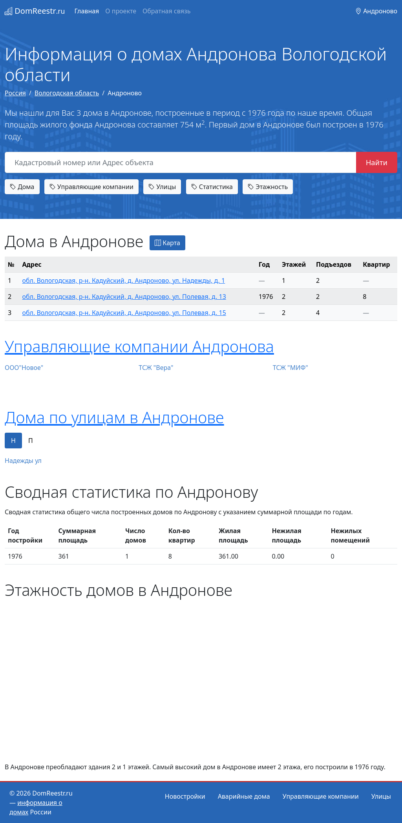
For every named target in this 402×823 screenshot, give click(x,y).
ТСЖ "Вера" (156, 367)
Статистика (212, 186)
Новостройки (185, 796)
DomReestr (35, 10)
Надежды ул (23, 460)
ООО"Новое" (24, 367)
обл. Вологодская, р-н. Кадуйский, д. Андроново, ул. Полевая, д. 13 (124, 296)
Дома (22, 186)
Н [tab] (13, 440)
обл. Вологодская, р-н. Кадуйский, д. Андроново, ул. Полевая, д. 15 (124, 312)
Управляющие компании (91, 186)
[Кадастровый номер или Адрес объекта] (180, 162)
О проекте (120, 11)
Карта (167, 243)
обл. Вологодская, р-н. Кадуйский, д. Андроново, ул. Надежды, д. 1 (123, 280)
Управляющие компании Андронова (139, 346)
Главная (86, 11)
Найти (376, 162)
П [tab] (30, 440)
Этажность (268, 186)
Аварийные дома (244, 796)
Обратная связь (166, 11)
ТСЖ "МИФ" (290, 367)
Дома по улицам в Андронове (114, 417)
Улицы (162, 186)
